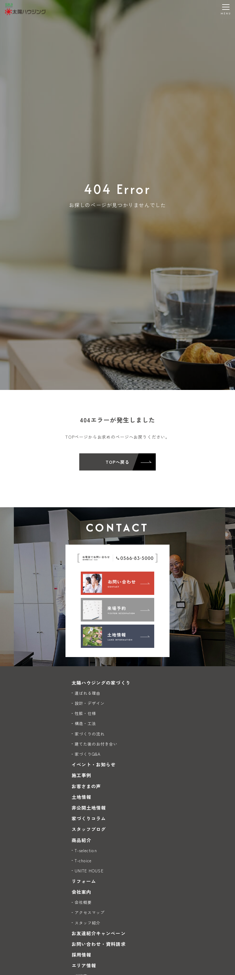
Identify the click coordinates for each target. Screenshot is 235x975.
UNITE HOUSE (89, 871)
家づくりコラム (89, 818)
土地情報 (81, 797)
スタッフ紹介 (87, 923)
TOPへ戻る (117, 462)
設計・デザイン (90, 703)
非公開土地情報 (89, 807)
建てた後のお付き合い (96, 744)
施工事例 (81, 775)
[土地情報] (117, 636)
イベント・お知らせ (94, 764)
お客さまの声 (86, 786)
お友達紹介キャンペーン (99, 933)
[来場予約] (117, 609)
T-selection (86, 850)
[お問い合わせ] (117, 583)
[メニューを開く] (226, 9)
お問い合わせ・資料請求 (99, 944)
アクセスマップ (90, 912)
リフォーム (84, 881)
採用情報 (81, 954)
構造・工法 (85, 723)
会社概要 (83, 902)
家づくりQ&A (87, 754)
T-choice (83, 861)
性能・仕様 (85, 713)
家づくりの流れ (90, 734)
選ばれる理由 (87, 693)
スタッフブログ (89, 829)
